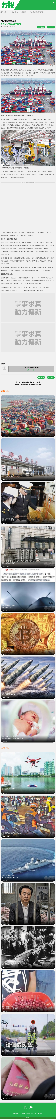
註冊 (28, 370)
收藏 (42, 27)
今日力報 (13, 12)
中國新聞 (23, 12)
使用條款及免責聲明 (24, 1113)
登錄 (34, 370)
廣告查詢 (40, 1113)
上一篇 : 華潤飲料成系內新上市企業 (28, 382)
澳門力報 (3, 12)
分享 (52, 27)
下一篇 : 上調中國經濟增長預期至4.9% (28, 384)
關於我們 (15, 1113)
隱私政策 (33, 1113)
